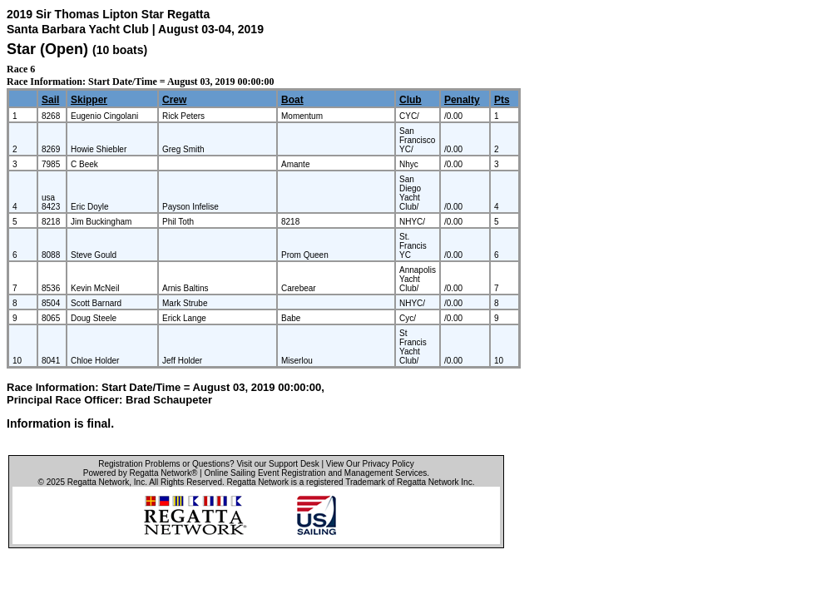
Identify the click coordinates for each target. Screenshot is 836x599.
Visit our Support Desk (277, 463)
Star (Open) (47, 49)
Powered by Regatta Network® (140, 473)
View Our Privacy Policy (370, 463)
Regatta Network (98, 482)
